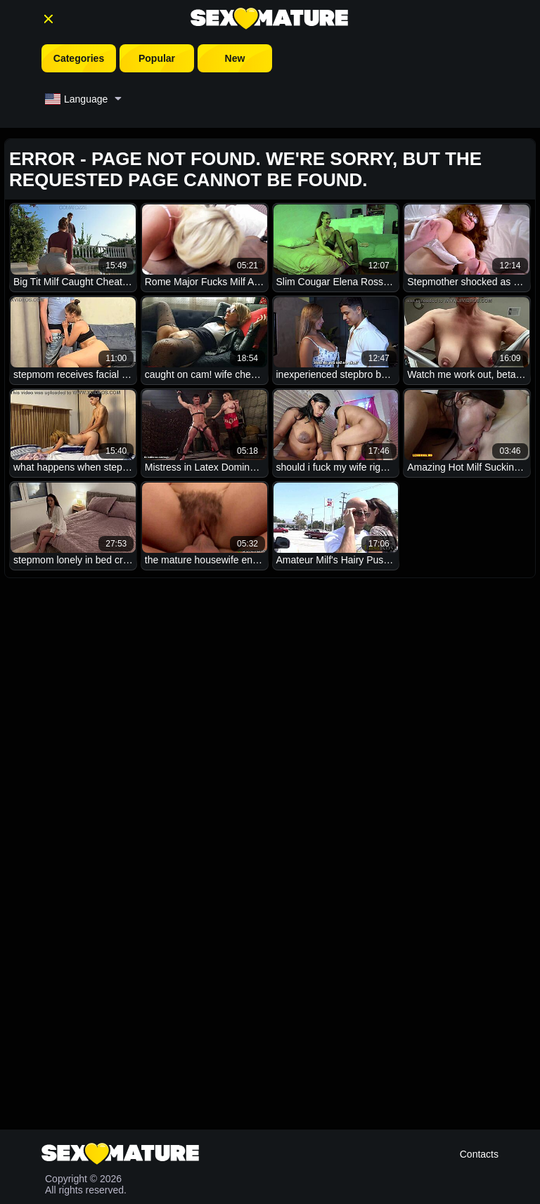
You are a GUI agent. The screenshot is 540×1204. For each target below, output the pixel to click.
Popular (157, 58)
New (235, 58)
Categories (78, 58)
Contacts (479, 1154)
